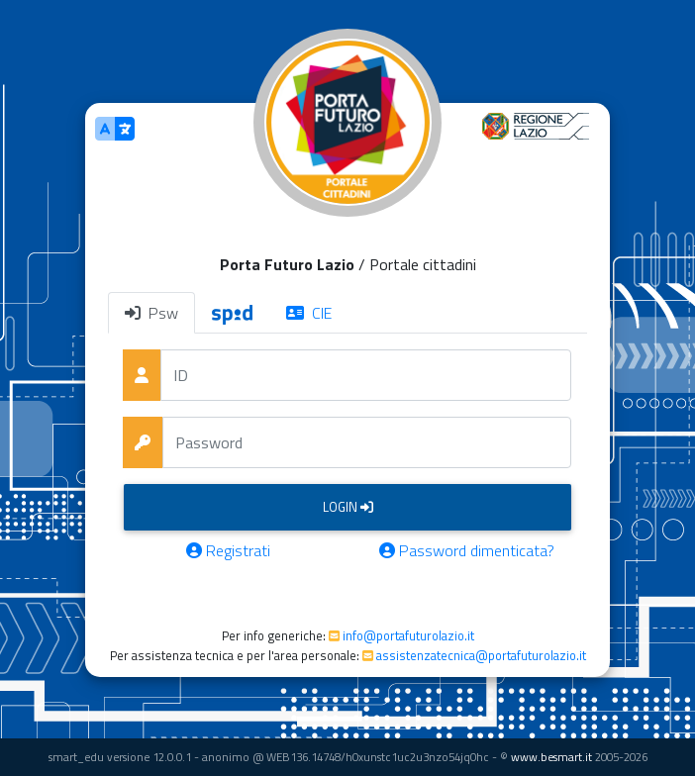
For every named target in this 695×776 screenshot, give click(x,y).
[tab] (232, 313)
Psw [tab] (151, 313)
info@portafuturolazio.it (408, 635)
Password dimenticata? (466, 550)
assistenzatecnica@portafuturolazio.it (481, 655)
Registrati (228, 550)
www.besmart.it (551, 756)
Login (348, 507)
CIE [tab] (309, 313)
